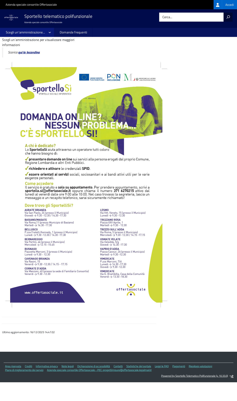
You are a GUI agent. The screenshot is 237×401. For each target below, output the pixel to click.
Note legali (68, 385)
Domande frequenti (73, 32)
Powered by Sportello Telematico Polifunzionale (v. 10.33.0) (194, 394)
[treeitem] (225, 4)
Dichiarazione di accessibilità (93, 385)
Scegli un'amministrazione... (25, 32)
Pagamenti (178, 385)
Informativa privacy (47, 385)
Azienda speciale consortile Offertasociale (31, 4)
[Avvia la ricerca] (228, 17)
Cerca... (167, 17)
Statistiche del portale (138, 385)
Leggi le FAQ (162, 385)
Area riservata (13, 385)
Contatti (118, 385)
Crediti (28, 385)
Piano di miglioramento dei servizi (24, 388)
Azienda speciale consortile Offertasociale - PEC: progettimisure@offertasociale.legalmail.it (99, 388)
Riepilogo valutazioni (200, 385)
